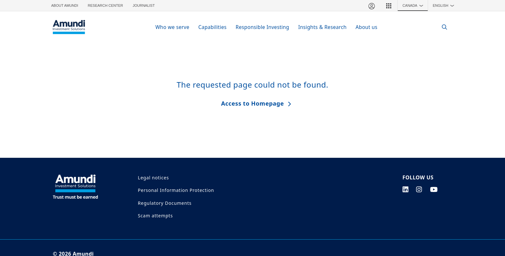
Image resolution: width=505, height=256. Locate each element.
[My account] (371, 5)
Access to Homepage (252, 103)
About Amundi (64, 5)
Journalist (144, 5)
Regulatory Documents (165, 203)
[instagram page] (419, 189)
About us (366, 27)
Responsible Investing (262, 27)
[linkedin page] (406, 189)
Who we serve (172, 27)
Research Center (105, 5)
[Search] (441, 27)
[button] (388, 5)
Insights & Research (322, 27)
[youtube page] (434, 189)
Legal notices (153, 178)
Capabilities (212, 27)
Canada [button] (414, 5)
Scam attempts (155, 216)
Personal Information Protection (176, 190)
